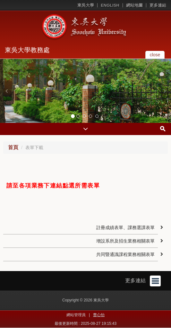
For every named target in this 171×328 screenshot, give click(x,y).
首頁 (13, 147)
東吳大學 (85, 5)
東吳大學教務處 (27, 49)
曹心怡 (99, 315)
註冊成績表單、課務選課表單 (125, 227)
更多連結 (158, 5)
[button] (6, 90)
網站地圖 (134, 5)
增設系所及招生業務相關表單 (125, 241)
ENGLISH (110, 5)
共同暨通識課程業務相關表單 (125, 254)
